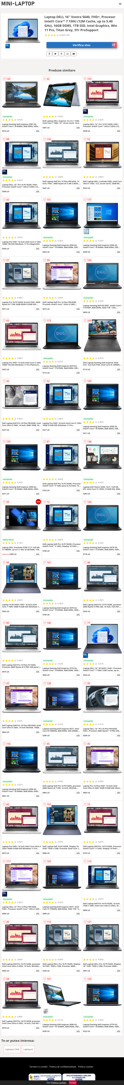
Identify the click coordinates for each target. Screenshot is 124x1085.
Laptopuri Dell (12, 1049)
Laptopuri (28, 1049)
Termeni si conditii (38, 1066)
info (37, 131)
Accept (72, 1082)
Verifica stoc (95, 45)
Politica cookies (85, 1066)
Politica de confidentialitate (63, 1066)
